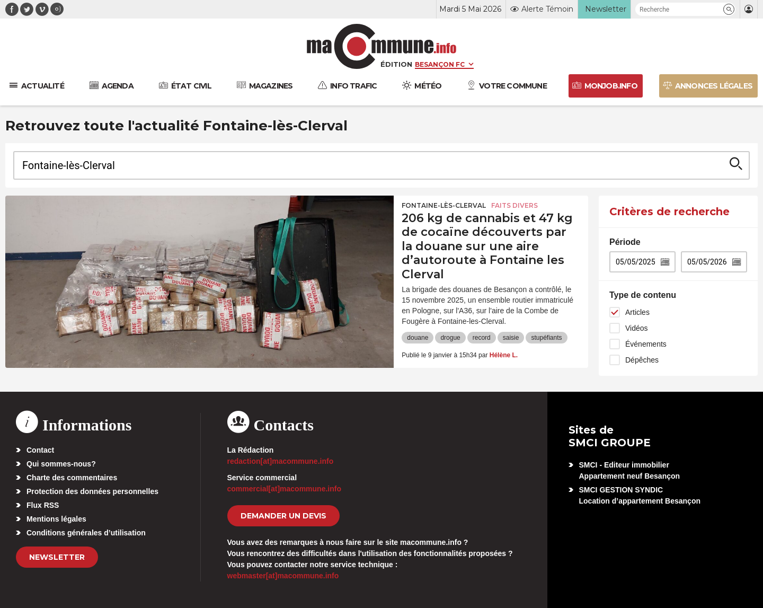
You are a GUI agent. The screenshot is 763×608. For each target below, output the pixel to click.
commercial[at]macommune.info (284, 488)
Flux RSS (42, 505)
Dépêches (642, 360)
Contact (40, 450)
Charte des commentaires (71, 477)
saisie (511, 337)
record (482, 337)
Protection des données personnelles (92, 491)
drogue (450, 337)
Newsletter (57, 557)
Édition (396, 64)
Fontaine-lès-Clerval (444, 205)
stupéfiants (546, 337)
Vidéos (636, 328)
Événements (646, 344)
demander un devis (283, 516)
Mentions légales (56, 519)
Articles (637, 312)
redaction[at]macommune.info (280, 461)
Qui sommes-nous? (61, 464)
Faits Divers (514, 205)
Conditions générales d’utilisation (86, 532)
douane (417, 337)
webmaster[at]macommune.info (283, 575)
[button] (728, 9)
